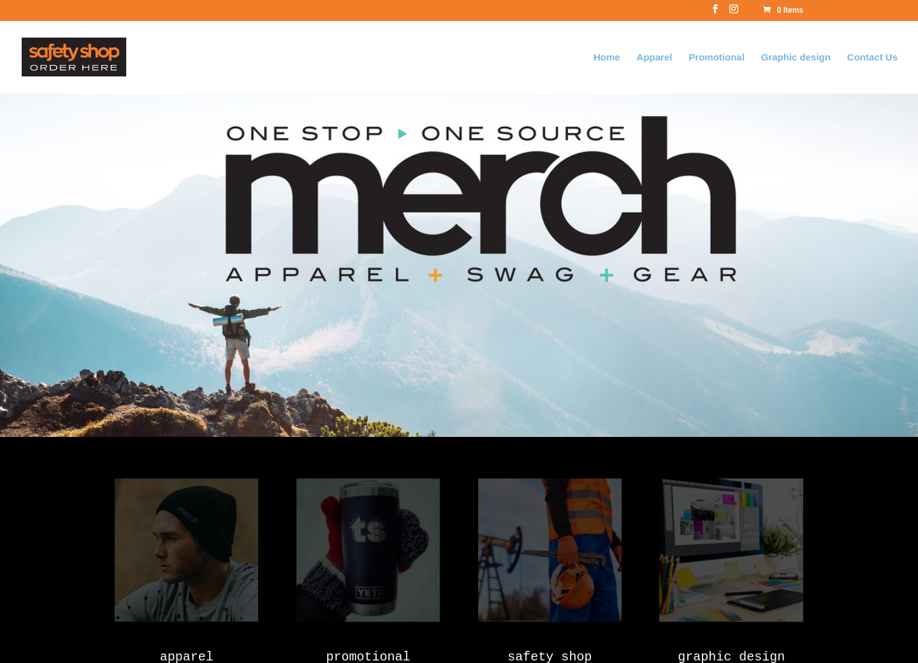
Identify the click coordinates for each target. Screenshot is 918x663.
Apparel (655, 57)
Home (607, 57)
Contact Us (872, 57)
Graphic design (796, 57)
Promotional (716, 57)
